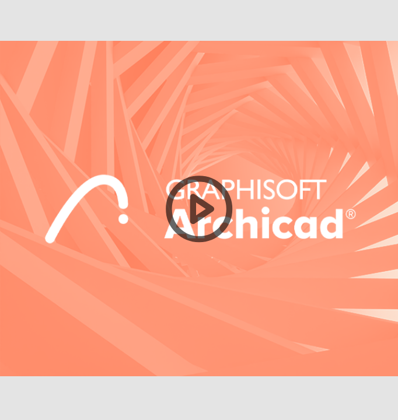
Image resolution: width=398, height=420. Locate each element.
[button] (199, 210)
